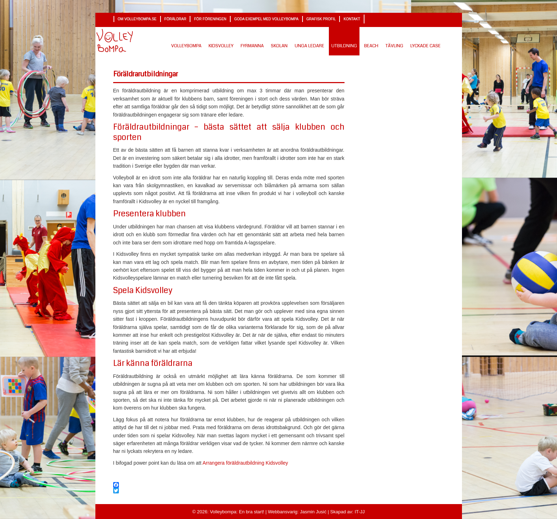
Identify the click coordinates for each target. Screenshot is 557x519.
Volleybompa (186, 46)
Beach (371, 46)
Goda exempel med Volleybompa (266, 19)
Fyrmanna (252, 46)
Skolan (279, 46)
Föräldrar (175, 19)
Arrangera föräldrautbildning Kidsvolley (245, 463)
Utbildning (344, 46)
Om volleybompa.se (137, 19)
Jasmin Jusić (312, 511)
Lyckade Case (425, 46)
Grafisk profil (321, 19)
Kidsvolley (221, 46)
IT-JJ (359, 511)
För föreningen (210, 19)
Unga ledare (309, 46)
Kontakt (351, 19)
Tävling (394, 46)
